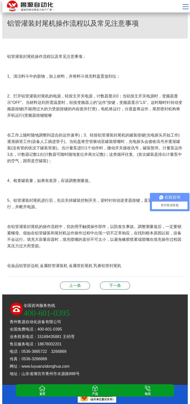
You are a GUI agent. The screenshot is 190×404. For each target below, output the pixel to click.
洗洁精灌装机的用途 (115, 285)
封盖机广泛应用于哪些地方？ (75, 285)
